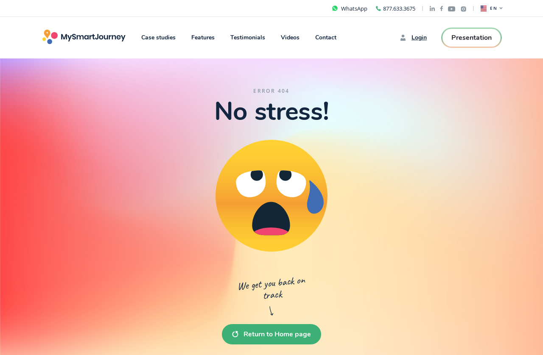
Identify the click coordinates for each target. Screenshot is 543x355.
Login (413, 37)
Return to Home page (271, 334)
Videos (290, 37)
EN (492, 8)
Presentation (471, 37)
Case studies (158, 37)
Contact (325, 37)
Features (203, 37)
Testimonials (247, 37)
